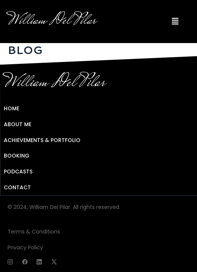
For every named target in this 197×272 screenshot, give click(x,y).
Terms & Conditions (34, 231)
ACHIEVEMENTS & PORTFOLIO (42, 140)
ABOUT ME (17, 124)
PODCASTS (18, 171)
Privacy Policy (25, 247)
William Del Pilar (52, 21)
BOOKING (16, 155)
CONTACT (17, 187)
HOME (11, 108)
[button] (175, 21)
